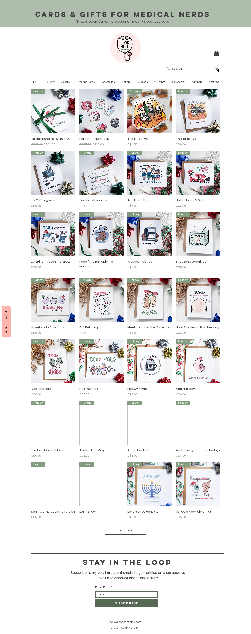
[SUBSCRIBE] (126, 603)
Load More (126, 530)
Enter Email (103, 587)
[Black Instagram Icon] (216, 70)
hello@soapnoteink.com (125, 622)
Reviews (6, 321)
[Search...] (186, 68)
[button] (216, 53)
